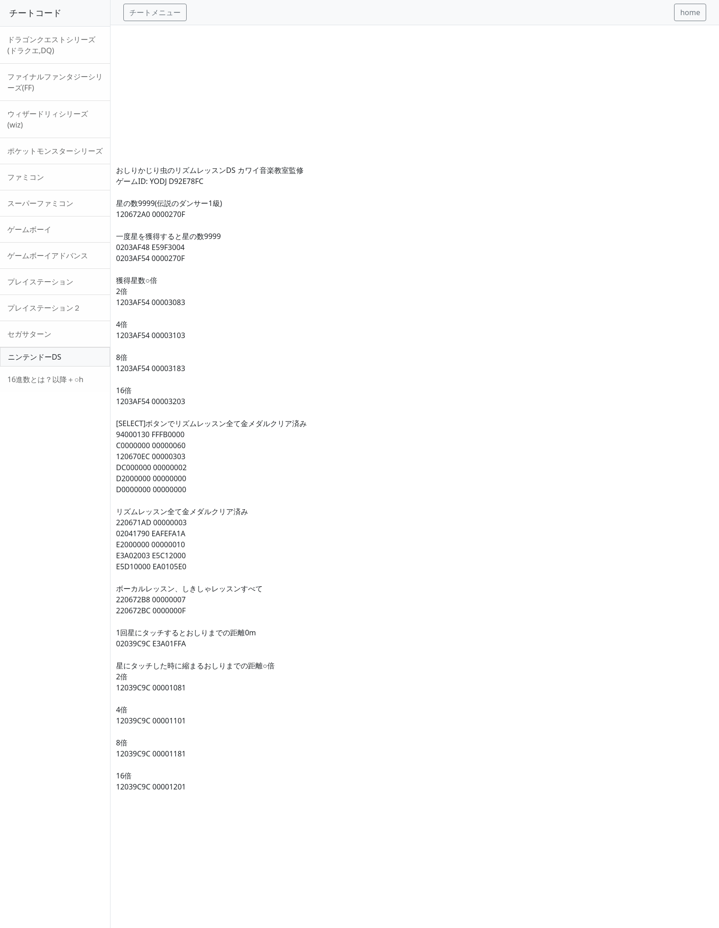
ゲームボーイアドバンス (47, 255)
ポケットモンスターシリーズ (55, 151)
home (690, 12)
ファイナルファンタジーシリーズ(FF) (55, 82)
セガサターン (29, 334)
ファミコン (25, 177)
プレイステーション (40, 282)
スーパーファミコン (40, 203)
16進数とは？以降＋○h (45, 379)
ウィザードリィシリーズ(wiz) (47, 119)
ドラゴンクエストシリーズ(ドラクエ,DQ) (51, 45)
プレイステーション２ (44, 308)
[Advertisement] (391, 89)
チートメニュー (155, 12)
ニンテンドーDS (34, 357)
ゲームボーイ (29, 229)
